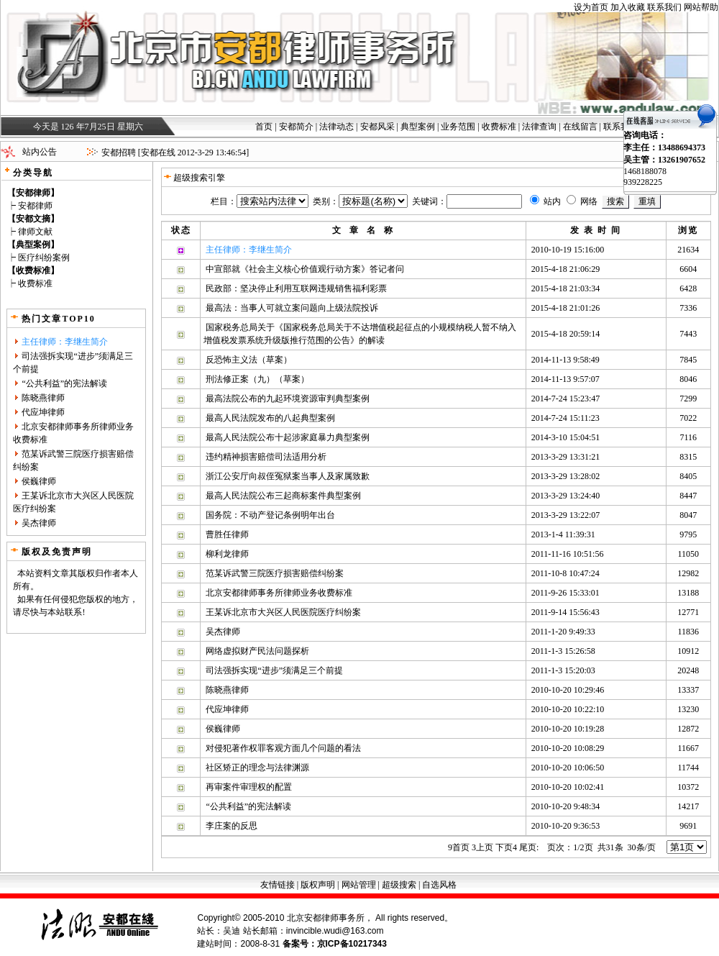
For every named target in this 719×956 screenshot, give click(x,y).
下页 (506, 847)
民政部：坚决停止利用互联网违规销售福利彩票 (296, 288)
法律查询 (539, 127)
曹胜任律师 (227, 534)
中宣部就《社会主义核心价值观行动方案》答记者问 (305, 269)
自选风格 (439, 885)
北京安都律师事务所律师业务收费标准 (279, 593)
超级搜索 (399, 885)
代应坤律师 (43, 412)
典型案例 (417, 127)
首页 (264, 127)
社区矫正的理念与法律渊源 (257, 767)
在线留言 (580, 127)
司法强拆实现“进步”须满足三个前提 (274, 670)
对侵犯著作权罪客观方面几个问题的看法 (283, 748)
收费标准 (499, 127)
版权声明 (318, 885)
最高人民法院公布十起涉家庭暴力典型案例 (288, 437)
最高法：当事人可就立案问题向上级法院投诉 (292, 308)
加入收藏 (627, 7)
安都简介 (296, 127)
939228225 (642, 182)
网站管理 (359, 885)
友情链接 (277, 885)
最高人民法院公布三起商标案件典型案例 (283, 496)
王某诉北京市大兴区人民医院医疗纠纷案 (283, 612)
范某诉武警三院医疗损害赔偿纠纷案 (275, 573)
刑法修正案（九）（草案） (257, 379)
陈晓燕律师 (43, 398)
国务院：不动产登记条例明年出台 (270, 515)
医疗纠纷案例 (44, 257)
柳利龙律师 (227, 554)
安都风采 (377, 127)
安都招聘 (118, 152)
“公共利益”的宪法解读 (64, 383)
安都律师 (35, 206)
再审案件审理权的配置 (249, 787)
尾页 (529, 847)
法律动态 (336, 127)
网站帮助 (701, 7)
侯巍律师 (39, 481)
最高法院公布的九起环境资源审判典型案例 (288, 398)
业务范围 (458, 127)
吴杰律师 (39, 523)
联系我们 (664, 7)
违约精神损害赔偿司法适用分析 (266, 457)
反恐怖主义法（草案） (249, 360)
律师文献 (35, 232)
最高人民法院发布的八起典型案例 (270, 418)
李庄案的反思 (231, 826)
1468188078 (645, 171)
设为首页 (591, 7)
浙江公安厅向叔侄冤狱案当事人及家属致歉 (288, 476)
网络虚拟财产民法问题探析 (257, 651)
